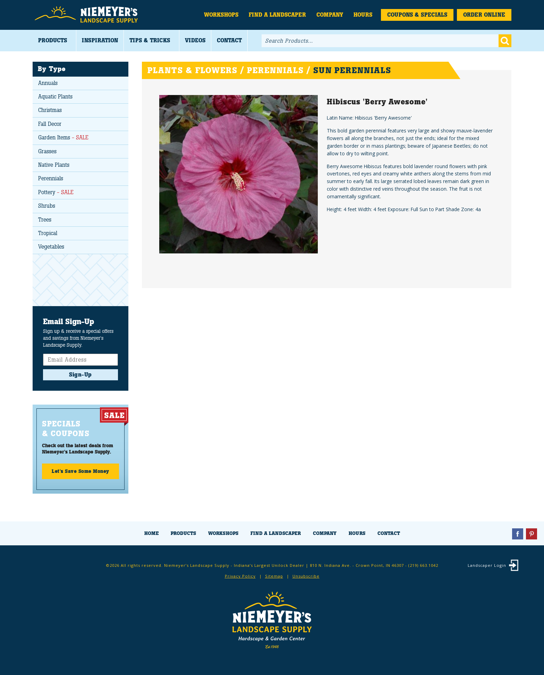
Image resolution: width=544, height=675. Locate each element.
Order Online (484, 14)
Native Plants (53, 165)
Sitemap (274, 576)
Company (329, 14)
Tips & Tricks (149, 40)
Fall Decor (49, 124)
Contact (229, 40)
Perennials (50, 178)
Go (505, 40)
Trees (44, 219)
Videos (195, 40)
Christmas (50, 110)
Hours (363, 14)
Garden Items (63, 137)
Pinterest (531, 533)
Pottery (56, 192)
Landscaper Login (487, 565)
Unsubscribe (306, 576)
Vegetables (51, 246)
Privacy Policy (240, 576)
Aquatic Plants (55, 96)
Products (52, 40)
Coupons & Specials (417, 14)
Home (151, 533)
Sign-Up (80, 374)
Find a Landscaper (277, 14)
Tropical (47, 233)
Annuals (48, 83)
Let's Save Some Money (80, 471)
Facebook (517, 533)
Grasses (47, 151)
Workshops (221, 14)
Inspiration (100, 40)
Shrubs (46, 205)
